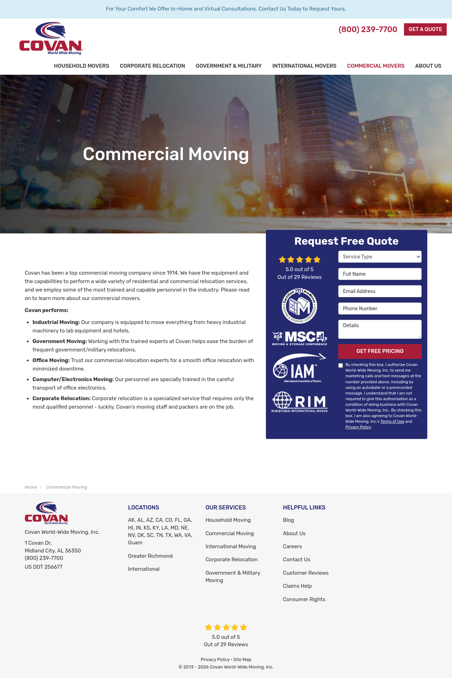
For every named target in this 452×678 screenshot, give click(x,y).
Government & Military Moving (233, 577)
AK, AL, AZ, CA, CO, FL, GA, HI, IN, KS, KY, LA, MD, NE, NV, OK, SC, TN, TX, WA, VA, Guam (160, 531)
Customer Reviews (305, 573)
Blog (288, 520)
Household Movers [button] (81, 66)
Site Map (242, 659)
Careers (292, 546)
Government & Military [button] (229, 66)
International (144, 569)
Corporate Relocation (232, 559)
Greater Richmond (150, 556)
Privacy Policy (358, 426)
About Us (294, 533)
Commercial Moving (230, 533)
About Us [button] (428, 66)
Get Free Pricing (380, 351)
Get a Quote (425, 29)
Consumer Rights (304, 599)
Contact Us (296, 559)
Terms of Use (392, 421)
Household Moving (228, 520)
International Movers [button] (304, 66)
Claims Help (297, 586)
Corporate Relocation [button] (152, 66)
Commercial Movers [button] (376, 66)
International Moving (231, 546)
